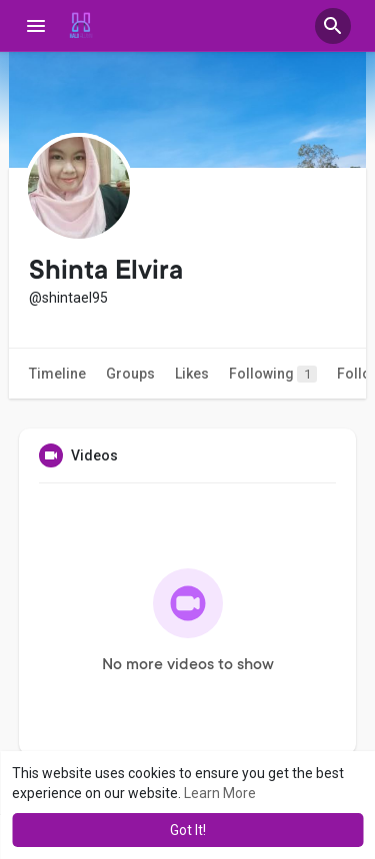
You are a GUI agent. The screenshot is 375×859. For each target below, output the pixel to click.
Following (273, 374)
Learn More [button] (220, 793)
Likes (192, 374)
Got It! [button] (188, 830)
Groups (130, 374)
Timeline (57, 374)
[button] (333, 26)
